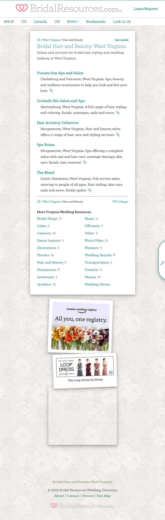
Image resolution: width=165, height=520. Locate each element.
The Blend (45, 172)
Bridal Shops (47, 218)
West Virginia (51, 40)
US (23, 21)
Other (89, 233)
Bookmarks (96, 21)
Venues (90, 277)
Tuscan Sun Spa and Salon (60, 72)
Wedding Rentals (98, 255)
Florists (43, 255)
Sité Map (104, 496)
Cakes (41, 225)
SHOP (9, 21)
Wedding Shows (97, 284)
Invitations (45, 277)
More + (73, 21)
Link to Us (122, 21)
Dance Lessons (48, 240)
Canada (40, 21)
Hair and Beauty (50, 262)
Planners (92, 247)
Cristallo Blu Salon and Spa (61, 100)
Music (89, 218)
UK (57, 21)
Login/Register (146, 8)
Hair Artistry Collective (57, 122)
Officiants (92, 225)
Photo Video (94, 240)
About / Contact (66, 496)
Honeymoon (46, 269)
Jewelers (44, 284)
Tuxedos (91, 269)
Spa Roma (45, 144)
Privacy (88, 496)
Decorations (46, 247)
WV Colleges (120, 201)
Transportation (97, 262)
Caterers (44, 233)
